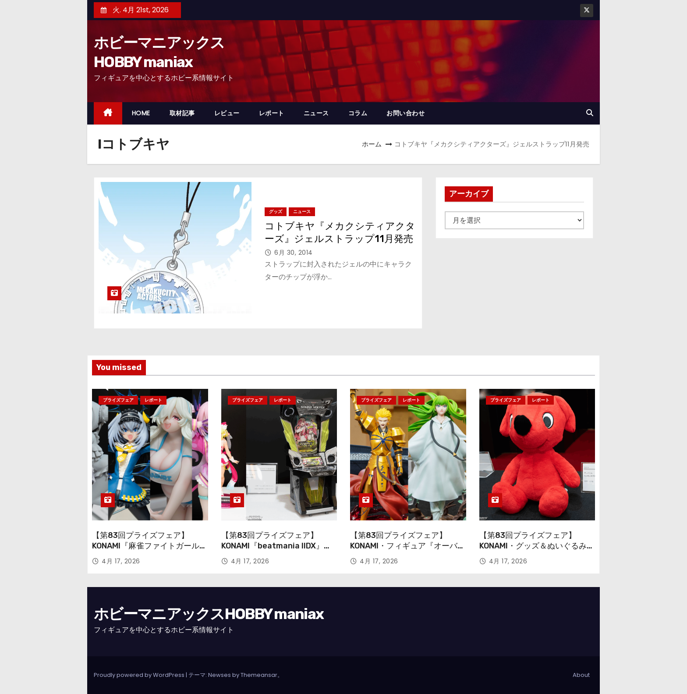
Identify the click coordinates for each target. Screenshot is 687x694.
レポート (271, 113)
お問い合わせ (405, 113)
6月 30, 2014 (293, 252)
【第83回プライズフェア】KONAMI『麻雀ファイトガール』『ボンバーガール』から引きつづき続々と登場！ (149, 551)
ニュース (316, 113)
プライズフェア (118, 400)
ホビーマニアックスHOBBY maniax (208, 614)
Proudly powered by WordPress (140, 675)
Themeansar (259, 675)
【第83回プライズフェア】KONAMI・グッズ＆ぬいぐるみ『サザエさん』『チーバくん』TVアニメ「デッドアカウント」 (535, 551)
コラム (358, 113)
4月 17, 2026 (121, 561)
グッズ (275, 211)
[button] (589, 113)
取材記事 (182, 113)
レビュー (227, 113)
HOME (141, 113)
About (581, 675)
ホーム (372, 144)
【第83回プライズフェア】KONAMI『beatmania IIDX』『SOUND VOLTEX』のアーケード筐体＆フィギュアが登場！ (277, 551)
